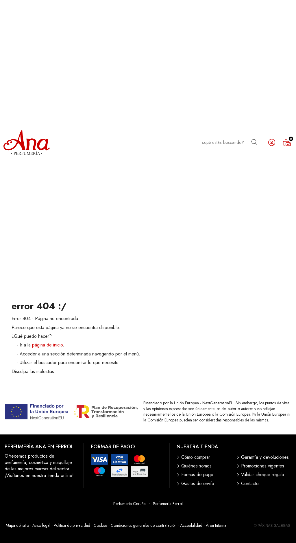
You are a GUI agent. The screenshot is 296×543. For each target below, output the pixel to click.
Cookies (100, 525)
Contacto (250, 483)
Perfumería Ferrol (168, 504)
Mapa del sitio (17, 525)
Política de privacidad (72, 525)
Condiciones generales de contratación (144, 525)
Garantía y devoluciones (265, 457)
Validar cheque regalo (262, 475)
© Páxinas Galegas (272, 526)
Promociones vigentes (262, 466)
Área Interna (216, 525)
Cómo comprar (195, 457)
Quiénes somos (196, 466)
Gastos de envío (197, 483)
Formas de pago (197, 475)
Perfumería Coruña (129, 504)
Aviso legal (41, 525)
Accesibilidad (191, 525)
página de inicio (47, 345)
